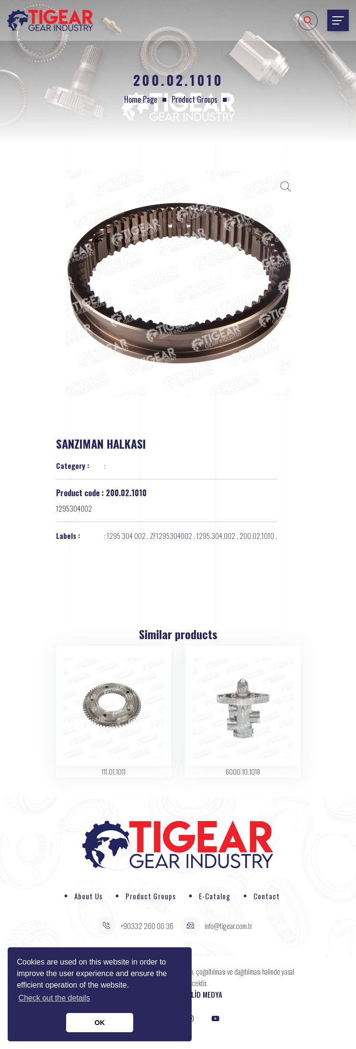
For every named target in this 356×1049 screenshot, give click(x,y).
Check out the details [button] (54, 998)
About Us (88, 896)
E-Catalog (214, 896)
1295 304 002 (126, 535)
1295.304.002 (215, 535)
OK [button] (99, 1022)
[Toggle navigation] (338, 20)
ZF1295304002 (171, 535)
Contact (266, 896)
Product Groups (195, 99)
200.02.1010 (257, 535)
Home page (140, 99)
